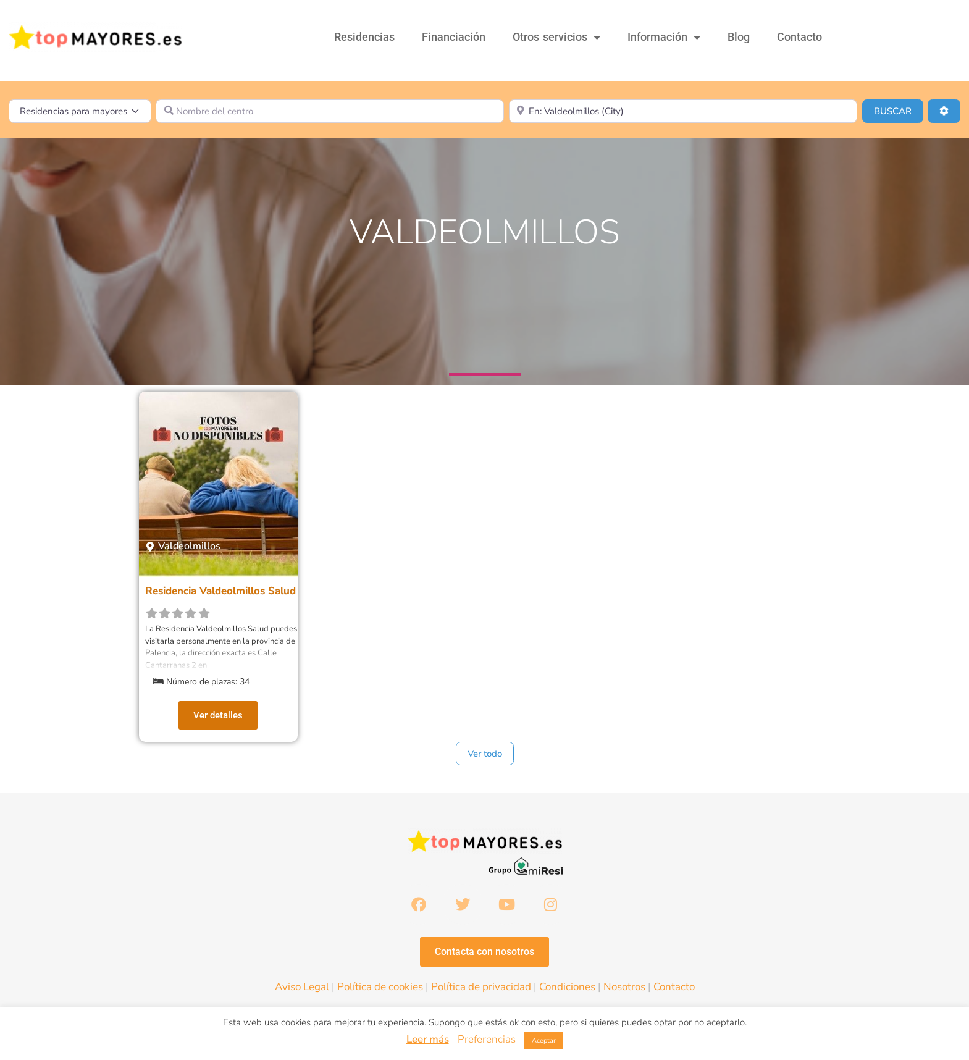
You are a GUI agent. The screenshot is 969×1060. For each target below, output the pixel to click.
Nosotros (624, 987)
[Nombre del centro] (330, 111)
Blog (739, 36)
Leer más (427, 1039)
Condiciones (567, 987)
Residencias (364, 36)
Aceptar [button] (544, 1040)
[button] (183, 546)
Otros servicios (556, 37)
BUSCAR (898, 110)
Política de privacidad (481, 987)
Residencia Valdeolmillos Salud (220, 591)
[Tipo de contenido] (80, 111)
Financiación (453, 36)
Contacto (799, 36)
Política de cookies (380, 987)
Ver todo (485, 753)
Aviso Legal (302, 987)
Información (663, 37)
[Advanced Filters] (944, 111)
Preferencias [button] (487, 1039)
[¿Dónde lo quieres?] (683, 111)
